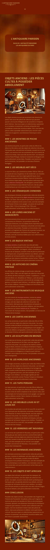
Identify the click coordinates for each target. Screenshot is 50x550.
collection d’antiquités (16, 183)
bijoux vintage (24, 240)
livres (19, 212)
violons (39, 297)
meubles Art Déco (26, 167)
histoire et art (25, 308)
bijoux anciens (12, 245)
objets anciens (28, 197)
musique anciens (23, 297)
